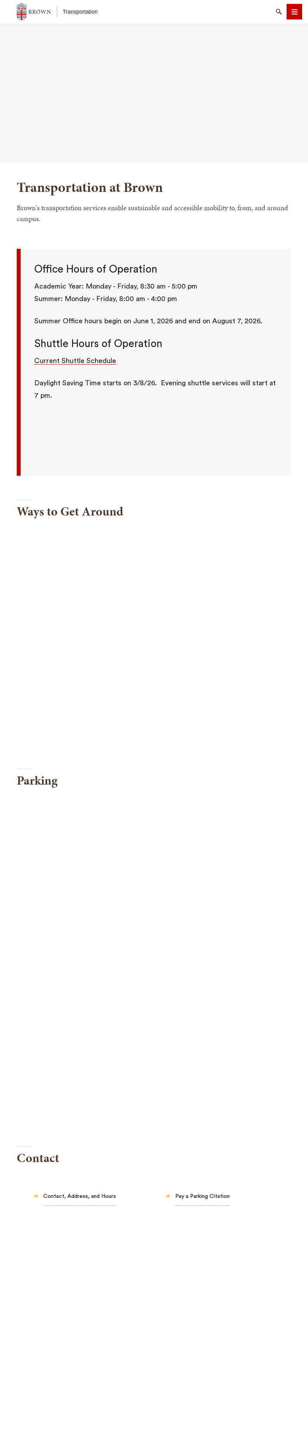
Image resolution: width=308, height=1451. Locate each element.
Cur (40, 360)
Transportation (80, 12)
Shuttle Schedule (88, 360)
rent (53, 360)
